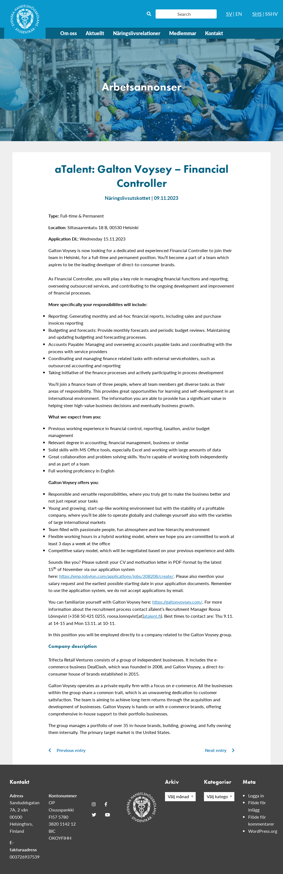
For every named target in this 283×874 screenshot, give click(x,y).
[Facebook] (106, 804)
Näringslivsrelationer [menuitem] (136, 33)
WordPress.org (262, 831)
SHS (257, 13)
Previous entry (66, 750)
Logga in (256, 795)
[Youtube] (107, 815)
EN (238, 13)
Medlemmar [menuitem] (182, 33)
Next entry (220, 750)
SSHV (271, 13)
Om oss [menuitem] (68, 33)
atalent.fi (152, 616)
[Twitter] (94, 815)
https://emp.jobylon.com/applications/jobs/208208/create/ (116, 576)
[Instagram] (93, 804)
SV (229, 13)
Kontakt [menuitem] (214, 33)
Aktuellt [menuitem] (95, 33)
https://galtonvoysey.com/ (177, 602)
